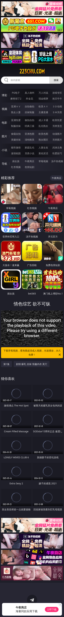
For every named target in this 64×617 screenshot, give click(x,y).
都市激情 (16, 147)
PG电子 (16, 92)
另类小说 (29, 153)
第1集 (6, 364)
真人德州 (29, 92)
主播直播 (43, 112)
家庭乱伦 (29, 147)
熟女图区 (43, 139)
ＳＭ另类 (57, 112)
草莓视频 (43, 161)
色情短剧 (29, 167)
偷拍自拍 (29, 120)
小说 (4, 150)
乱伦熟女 (43, 126)
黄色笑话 (43, 153)
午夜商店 (29, 161)
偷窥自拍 (16, 133)
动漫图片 (57, 133)
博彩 (4, 95)
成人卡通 (43, 120)
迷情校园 (16, 153)
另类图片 (57, 139)
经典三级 (29, 126)
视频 (4, 109)
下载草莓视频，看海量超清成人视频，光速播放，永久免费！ (32, 353)
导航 (4, 164)
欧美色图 (43, 133)
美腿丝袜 (16, 139)
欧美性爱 (57, 120)
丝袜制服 (29, 112)
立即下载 (51, 609)
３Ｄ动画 (57, 106)
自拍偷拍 (29, 106)
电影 (4, 122)
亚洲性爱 (16, 120)
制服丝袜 (16, 126)
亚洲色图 (29, 133)
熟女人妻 (16, 112)
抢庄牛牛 (57, 98)
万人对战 (43, 92)
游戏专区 (57, 92)
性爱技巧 (57, 153)
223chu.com (32, 71)
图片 (4, 136)
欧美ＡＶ (43, 106)
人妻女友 (43, 147)
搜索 (56, 80)
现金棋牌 (43, 98)
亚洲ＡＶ (16, 106)
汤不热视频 (57, 161)
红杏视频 (16, 167)
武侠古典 (57, 147)
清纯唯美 (29, 139)
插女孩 (15, 161)
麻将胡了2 (15, 98)
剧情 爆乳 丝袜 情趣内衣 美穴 (31, 364)
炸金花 (29, 98)
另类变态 (57, 126)
